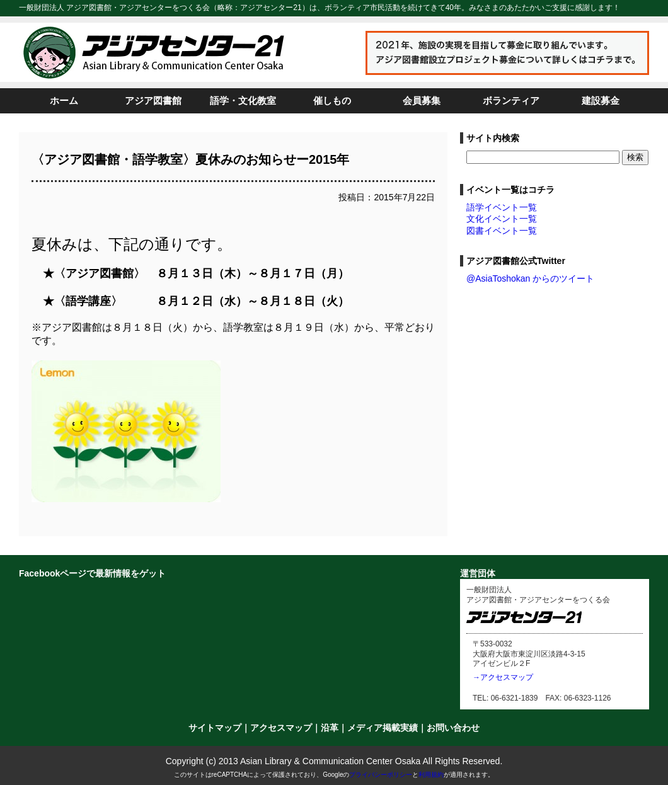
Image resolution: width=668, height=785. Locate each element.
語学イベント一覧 (501, 207)
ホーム (64, 100)
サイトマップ (214, 728)
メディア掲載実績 (382, 728)
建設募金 (600, 100)
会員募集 (422, 100)
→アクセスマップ (503, 677)
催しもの (332, 100)
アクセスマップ (281, 728)
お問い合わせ (453, 728)
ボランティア (511, 100)
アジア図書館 (153, 100)
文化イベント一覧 (501, 219)
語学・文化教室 (243, 100)
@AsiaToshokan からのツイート (530, 278)
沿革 (329, 728)
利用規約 (431, 774)
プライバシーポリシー (380, 774)
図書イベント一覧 (501, 231)
